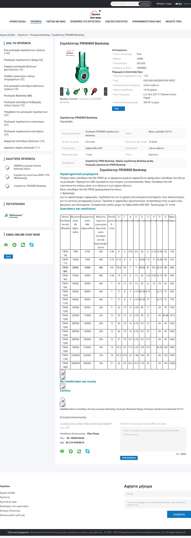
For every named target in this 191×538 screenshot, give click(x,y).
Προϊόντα (36, 21)
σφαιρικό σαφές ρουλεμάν (19, 147)
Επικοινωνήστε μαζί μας (146, 21)
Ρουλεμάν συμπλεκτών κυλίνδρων (24, 131)
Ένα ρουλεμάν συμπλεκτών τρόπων (24, 50)
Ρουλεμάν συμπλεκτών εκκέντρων (24, 121)
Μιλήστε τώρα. (164, 3)
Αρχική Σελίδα (7, 35)
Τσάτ (116, 108)
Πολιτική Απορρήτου (18, 532)
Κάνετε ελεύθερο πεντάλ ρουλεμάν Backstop (92, 409)
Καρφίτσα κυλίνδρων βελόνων (21, 141)
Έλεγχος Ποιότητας (117, 21)
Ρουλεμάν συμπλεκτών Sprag (21, 59)
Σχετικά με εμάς (56, 21)
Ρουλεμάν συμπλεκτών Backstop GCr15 (163, 409)
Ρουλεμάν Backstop (40, 35)
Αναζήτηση (144, 4)
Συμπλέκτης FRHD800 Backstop (30, 186)
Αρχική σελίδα (18, 21)
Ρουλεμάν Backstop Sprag (129, 409)
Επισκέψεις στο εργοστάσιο (85, 21)
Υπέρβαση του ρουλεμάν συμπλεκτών (26, 111)
